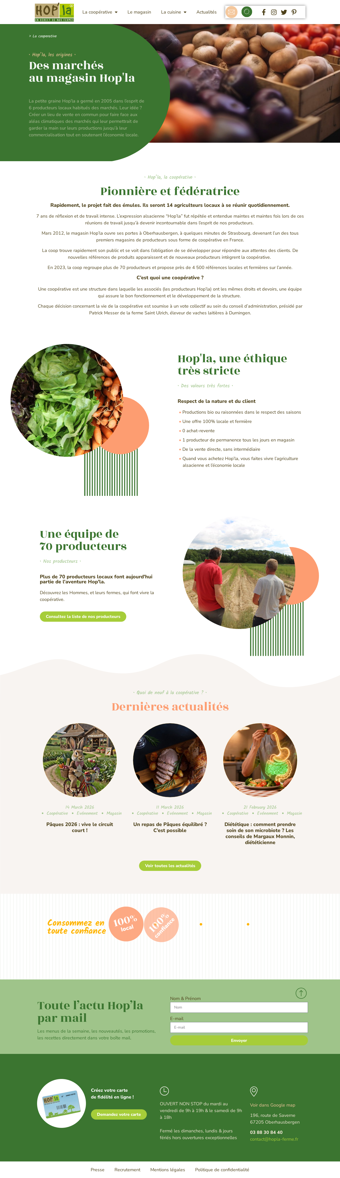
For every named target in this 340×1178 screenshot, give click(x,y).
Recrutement (127, 1170)
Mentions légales (167, 1170)
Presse (97, 1170)
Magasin (114, 813)
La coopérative (100, 12)
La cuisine (173, 12)
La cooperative (45, 36)
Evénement (87, 813)
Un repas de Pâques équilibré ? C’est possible (170, 827)
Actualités (206, 12)
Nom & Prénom (185, 998)
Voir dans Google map (272, 1105)
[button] (246, 12)
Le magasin (139, 12)
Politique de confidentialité (222, 1170)
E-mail (176, 1019)
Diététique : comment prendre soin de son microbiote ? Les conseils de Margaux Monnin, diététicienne (260, 833)
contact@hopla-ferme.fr (274, 1139)
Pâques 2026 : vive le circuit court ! (79, 827)
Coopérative (57, 813)
